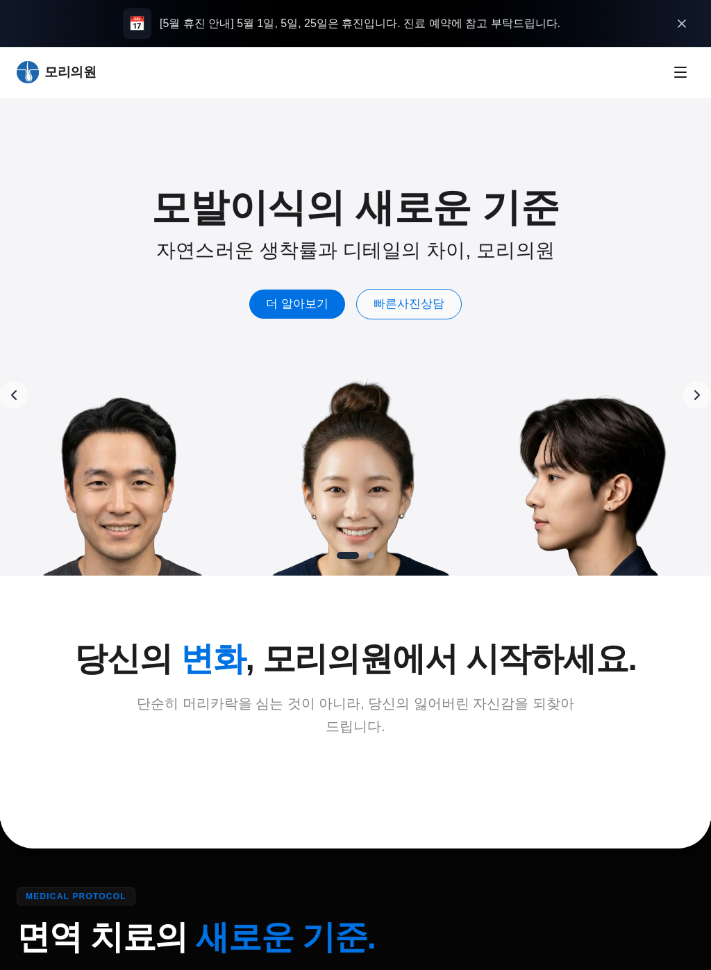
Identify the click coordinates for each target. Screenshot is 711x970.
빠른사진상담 (425, 303)
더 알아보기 (313, 303)
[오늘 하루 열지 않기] (681, 23)
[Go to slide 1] (348, 555)
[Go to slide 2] (370, 555)
